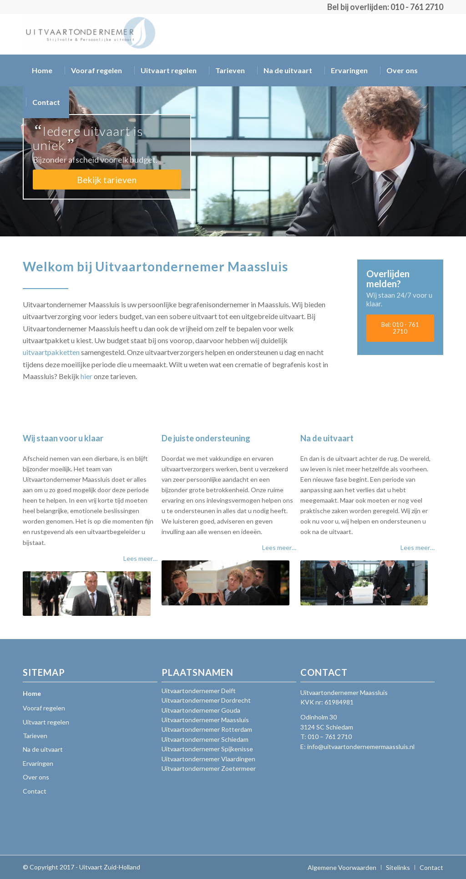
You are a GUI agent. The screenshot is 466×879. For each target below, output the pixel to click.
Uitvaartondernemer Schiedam (205, 739)
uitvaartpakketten (51, 352)
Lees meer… (140, 558)
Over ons (36, 777)
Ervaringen (38, 763)
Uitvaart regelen (46, 722)
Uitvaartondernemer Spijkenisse (207, 749)
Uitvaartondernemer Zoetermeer (209, 768)
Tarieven (35, 735)
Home (32, 693)
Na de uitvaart (43, 749)
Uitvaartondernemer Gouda (201, 710)
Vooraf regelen (44, 708)
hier (86, 376)
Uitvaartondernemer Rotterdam (207, 729)
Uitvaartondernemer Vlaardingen (208, 759)
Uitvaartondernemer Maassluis (205, 720)
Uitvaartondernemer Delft (199, 690)
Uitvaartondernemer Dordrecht (206, 700)
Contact (34, 791)
